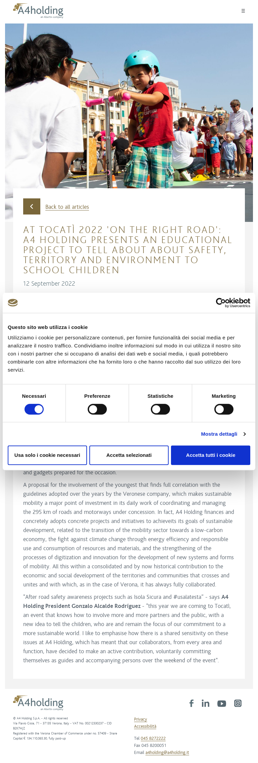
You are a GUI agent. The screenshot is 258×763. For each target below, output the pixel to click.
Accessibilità (145, 726)
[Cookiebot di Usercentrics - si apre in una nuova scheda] (220, 303)
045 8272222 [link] (153, 738)
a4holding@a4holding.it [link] (167, 752)
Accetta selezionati (129, 455)
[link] (191, 703)
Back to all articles (56, 206)
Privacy (140, 719)
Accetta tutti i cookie (210, 455)
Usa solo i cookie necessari (47, 455)
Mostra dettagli (219, 434)
